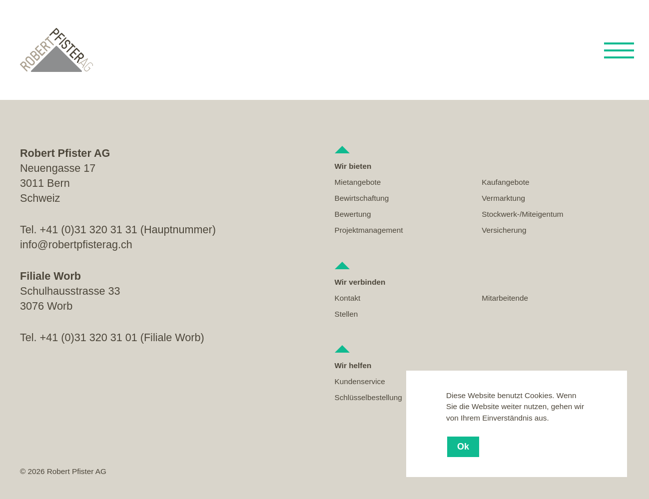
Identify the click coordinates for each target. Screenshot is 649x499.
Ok (463, 447)
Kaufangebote (505, 182)
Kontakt (348, 298)
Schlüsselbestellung (368, 397)
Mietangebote (358, 182)
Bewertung (353, 214)
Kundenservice (360, 381)
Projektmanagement (369, 230)
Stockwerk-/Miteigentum (522, 214)
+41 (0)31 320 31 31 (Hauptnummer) (128, 229)
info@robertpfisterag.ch (76, 244)
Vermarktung (503, 198)
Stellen (346, 314)
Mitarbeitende (505, 298)
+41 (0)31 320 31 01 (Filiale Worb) (122, 337)
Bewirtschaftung (362, 198)
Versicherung (504, 230)
